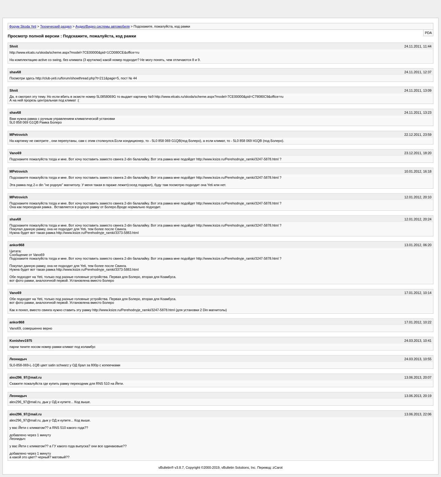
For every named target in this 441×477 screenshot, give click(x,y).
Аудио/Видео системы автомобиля (102, 26)
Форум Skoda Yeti (22, 26)
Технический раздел (56, 26)
